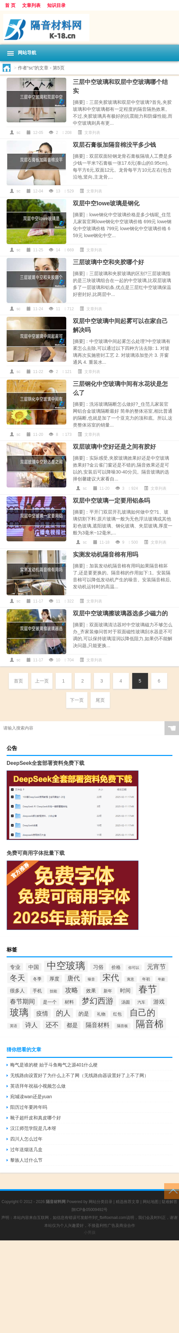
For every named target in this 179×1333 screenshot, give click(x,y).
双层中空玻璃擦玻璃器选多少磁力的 (120, 613)
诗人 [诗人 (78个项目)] (31, 1024)
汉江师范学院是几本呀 (33, 1128)
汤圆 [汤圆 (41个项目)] (125, 1002)
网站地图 (151, 1201)
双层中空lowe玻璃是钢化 (106, 203)
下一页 (77, 700)
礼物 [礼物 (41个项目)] (101, 1014)
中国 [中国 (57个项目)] (33, 967)
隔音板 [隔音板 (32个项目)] (122, 1026)
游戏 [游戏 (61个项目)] (158, 1002)
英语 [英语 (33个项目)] (13, 1026)
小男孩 (90, 1232)
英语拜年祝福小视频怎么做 (38, 1086)
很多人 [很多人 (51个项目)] (17, 990)
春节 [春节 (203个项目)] (147, 989)
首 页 (10, 5)
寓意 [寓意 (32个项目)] (130, 979)
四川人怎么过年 (26, 1139)
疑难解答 (169, 1201)
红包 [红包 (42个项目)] (117, 1014)
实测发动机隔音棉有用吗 (105, 554)
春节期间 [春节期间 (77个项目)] (22, 1001)
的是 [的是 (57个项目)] (83, 1014)
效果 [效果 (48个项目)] (91, 990)
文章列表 (31, 5)
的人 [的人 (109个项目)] (63, 1013)
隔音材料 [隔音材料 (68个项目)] (97, 1025)
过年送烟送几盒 (26, 1149)
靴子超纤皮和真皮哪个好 (35, 1117)
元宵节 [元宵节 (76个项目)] (156, 966)
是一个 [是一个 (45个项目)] (50, 1002)
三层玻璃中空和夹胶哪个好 (108, 262)
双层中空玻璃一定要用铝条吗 (111, 500)
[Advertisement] (89, 1286)
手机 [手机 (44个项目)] (37, 990)
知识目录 (56, 5)
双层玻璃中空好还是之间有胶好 (114, 446)
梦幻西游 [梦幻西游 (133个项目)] (97, 1000)
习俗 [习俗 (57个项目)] (98, 967)
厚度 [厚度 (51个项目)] (54, 978)
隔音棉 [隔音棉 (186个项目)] (150, 1024)
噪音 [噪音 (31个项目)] (91, 979)
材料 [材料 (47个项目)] (69, 1002)
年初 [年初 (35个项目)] (146, 979)
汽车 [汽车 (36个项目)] (141, 1002)
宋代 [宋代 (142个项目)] (111, 977)
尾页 (100, 700)
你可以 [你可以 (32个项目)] (133, 968)
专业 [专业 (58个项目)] (15, 967)
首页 (18, 681)
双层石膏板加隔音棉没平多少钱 (114, 145)
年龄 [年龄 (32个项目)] (161, 979)
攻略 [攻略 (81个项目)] (71, 990)
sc (18, 132)
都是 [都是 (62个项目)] (72, 1025)
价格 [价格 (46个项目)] (116, 967)
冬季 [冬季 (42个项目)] (37, 979)
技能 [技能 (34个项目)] (53, 991)
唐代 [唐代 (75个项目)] (73, 978)
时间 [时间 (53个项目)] (125, 990)
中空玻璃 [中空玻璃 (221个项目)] (66, 965)
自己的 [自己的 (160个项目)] (142, 1013)
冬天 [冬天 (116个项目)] (17, 978)
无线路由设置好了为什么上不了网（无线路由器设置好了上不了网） (79, 1075)
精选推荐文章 (127, 1201)
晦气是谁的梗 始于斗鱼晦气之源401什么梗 (54, 1064)
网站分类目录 (100, 1201)
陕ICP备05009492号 (89, 1209)
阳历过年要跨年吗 (28, 1107)
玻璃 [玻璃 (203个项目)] (19, 1012)
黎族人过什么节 (26, 1160)
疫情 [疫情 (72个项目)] (42, 1013)
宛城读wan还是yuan (31, 1096)
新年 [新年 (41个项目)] (108, 990)
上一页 (42, 681)
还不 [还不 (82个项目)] (52, 1024)
